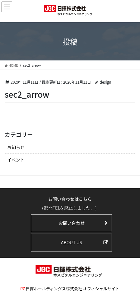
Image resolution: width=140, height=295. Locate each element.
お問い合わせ (71, 223)
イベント (16, 160)
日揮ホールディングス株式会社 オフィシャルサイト (72, 289)
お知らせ (16, 147)
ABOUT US (71, 242)
